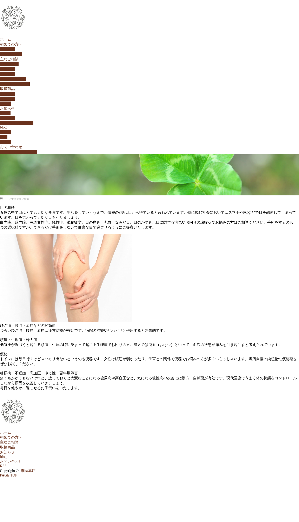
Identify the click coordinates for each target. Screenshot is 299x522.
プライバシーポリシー (18, 152)
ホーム (5, 39)
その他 (5, 104)
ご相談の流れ (11, 54)
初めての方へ (11, 44)
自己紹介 (7, 49)
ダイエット (9, 64)
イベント (7, 118)
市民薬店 (28, 471)
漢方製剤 (7, 94)
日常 (3, 137)
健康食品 (7, 99)
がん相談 (7, 74)
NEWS (5, 113)
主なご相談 (9, 59)
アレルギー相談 (13, 79)
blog (3, 127)
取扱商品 (7, 89)
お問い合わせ (11, 147)
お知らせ (7, 108)
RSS (3, 466)
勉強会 (5, 132)
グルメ (5, 142)
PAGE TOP (8, 475)
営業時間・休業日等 (16, 123)
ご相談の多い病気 (15, 84)
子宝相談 (7, 69)
